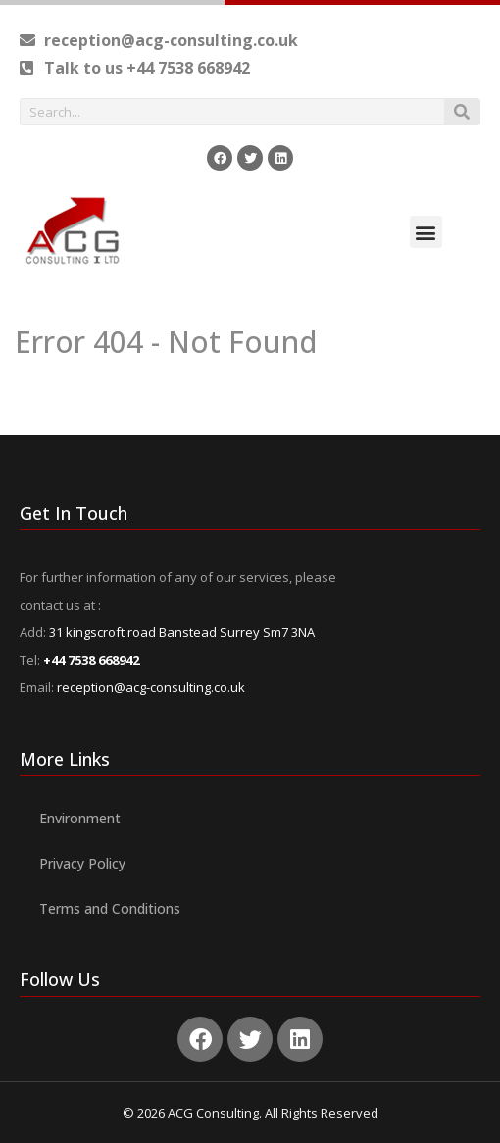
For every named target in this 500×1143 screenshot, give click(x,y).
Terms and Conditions (109, 908)
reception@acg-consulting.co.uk (151, 687)
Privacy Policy (82, 863)
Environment (80, 818)
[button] (426, 232)
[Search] (461, 111)
